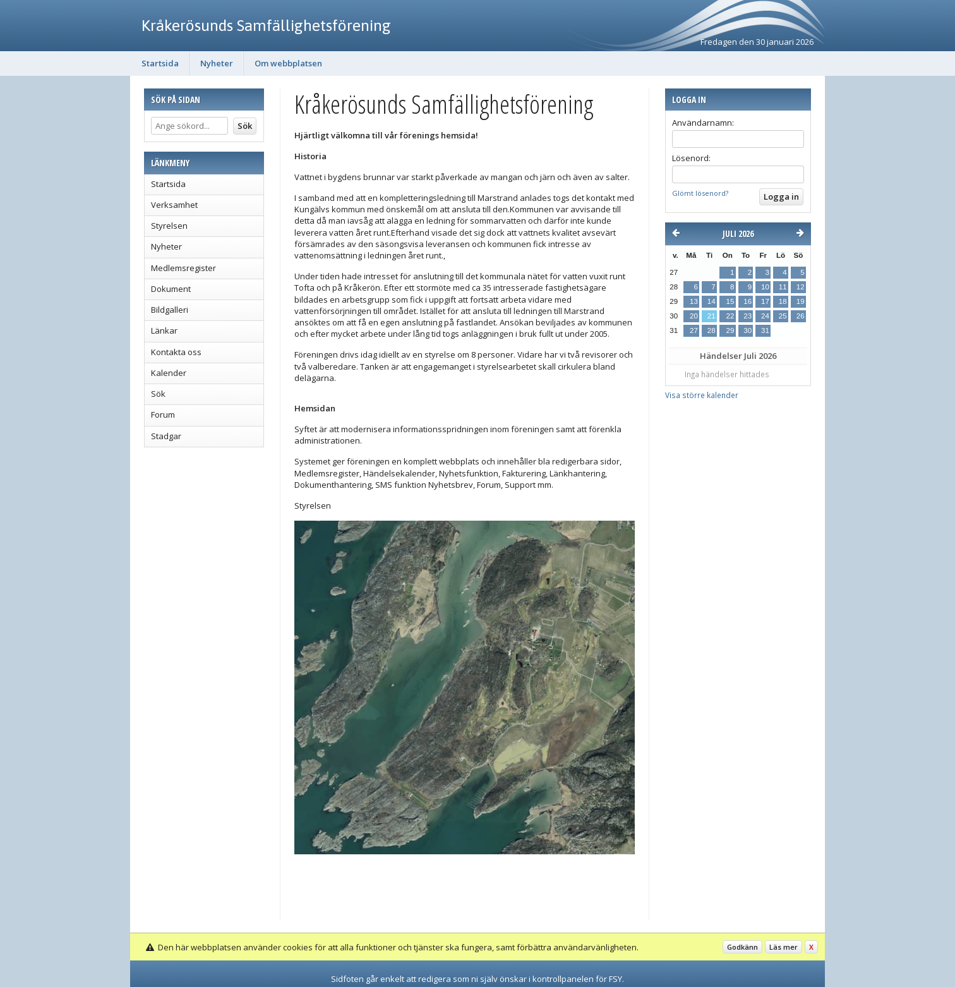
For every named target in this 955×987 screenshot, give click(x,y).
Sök (158, 393)
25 (783, 316)
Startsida (160, 63)
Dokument (171, 288)
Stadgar (166, 436)
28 (711, 330)
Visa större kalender (701, 395)
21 (711, 316)
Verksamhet (174, 204)
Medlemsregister (183, 268)
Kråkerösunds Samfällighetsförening (266, 25)
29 (730, 330)
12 (800, 287)
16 (747, 301)
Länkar (164, 330)
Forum (163, 414)
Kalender (168, 372)
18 (783, 301)
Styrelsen (169, 225)
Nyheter (216, 63)
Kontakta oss (176, 352)
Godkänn (742, 947)
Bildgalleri (169, 309)
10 (765, 287)
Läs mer (783, 947)
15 (730, 301)
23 (747, 316)
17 (765, 301)
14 (711, 301)
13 (694, 301)
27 (694, 330)
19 (800, 301)
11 (783, 287)
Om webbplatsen (288, 63)
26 (800, 316)
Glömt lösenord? (700, 193)
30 (747, 330)
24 (765, 316)
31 (765, 330)
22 (730, 316)
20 (694, 316)
